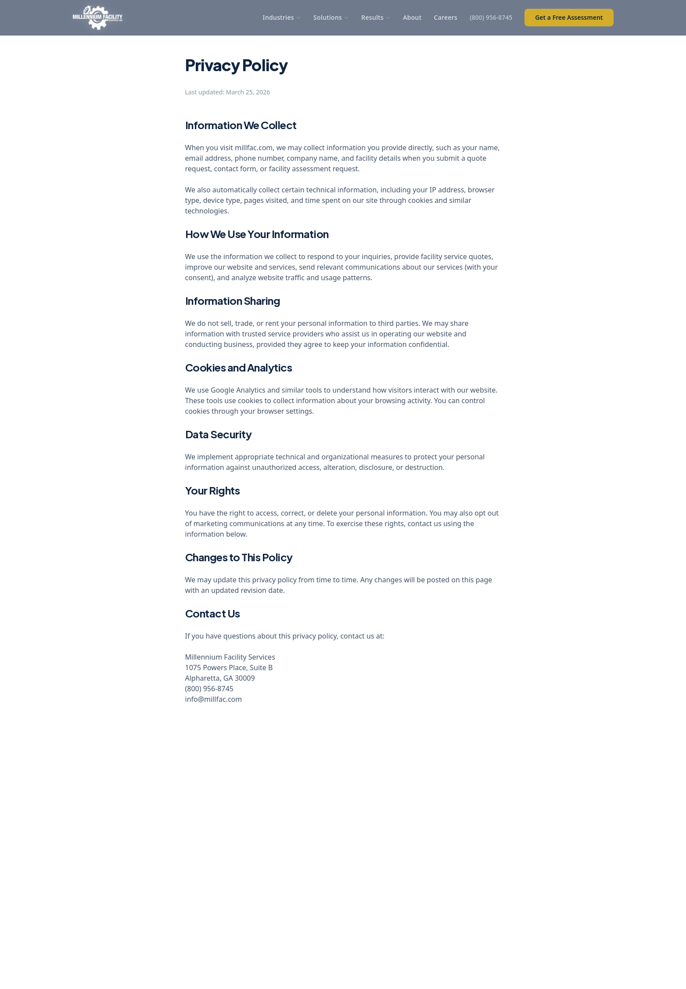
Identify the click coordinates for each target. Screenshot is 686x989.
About (412, 17)
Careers (445, 17)
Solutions (331, 17)
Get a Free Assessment (569, 17)
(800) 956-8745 (491, 17)
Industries (282, 17)
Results (376, 17)
